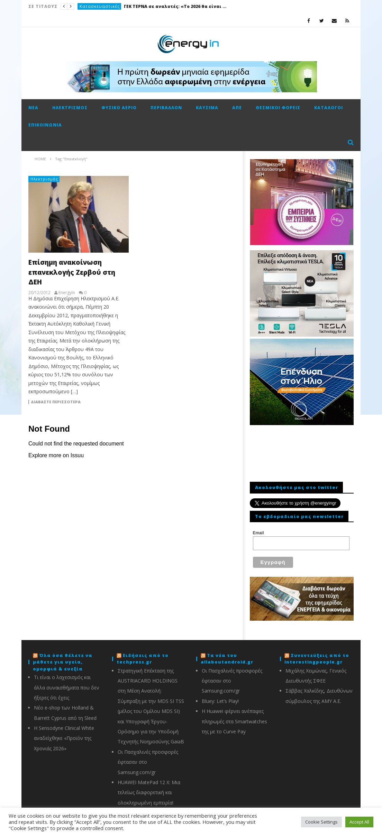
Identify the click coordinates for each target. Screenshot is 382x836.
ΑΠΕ (237, 108)
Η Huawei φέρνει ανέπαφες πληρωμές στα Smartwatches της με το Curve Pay (234, 721)
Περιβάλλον (166, 108)
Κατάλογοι (328, 108)
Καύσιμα (207, 108)
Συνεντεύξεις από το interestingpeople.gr (316, 658)
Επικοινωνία (45, 125)
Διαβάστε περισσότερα (56, 402)
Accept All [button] (359, 822)
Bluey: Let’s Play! (220, 701)
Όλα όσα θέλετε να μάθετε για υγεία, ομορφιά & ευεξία (62, 662)
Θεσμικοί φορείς (278, 108)
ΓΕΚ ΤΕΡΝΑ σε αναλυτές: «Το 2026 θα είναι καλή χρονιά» (176, 6)
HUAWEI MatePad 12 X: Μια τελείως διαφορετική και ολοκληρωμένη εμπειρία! (149, 792)
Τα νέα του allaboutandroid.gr (227, 658)
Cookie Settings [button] (321, 822)
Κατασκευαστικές (100, 6)
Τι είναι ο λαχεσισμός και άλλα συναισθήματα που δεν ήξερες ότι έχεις (66, 687)
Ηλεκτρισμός (70, 108)
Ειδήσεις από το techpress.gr (143, 658)
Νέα (33, 108)
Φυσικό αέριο (119, 108)
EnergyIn (66, 293)
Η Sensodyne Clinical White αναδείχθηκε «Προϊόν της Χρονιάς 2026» (64, 738)
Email (258, 532)
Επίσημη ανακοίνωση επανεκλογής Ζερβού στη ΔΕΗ (71, 272)
